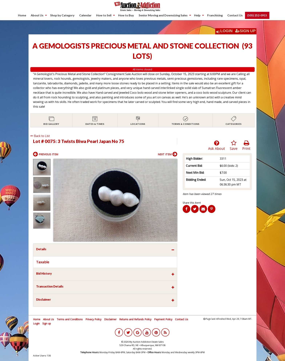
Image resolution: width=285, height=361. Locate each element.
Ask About (216, 145)
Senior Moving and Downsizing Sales (163, 15)
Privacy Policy (93, 319)
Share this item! (192, 202)
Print (246, 145)
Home (22, 15)
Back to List (40, 136)
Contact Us (235, 15)
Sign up (46, 323)
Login (226, 31)
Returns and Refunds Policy (135, 319)
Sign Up (245, 31)
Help (197, 15)
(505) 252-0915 (257, 15)
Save (234, 145)
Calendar (85, 15)
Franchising (215, 15)
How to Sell (103, 15)
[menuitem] (22, 15)
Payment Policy (163, 319)
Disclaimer (110, 319)
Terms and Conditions (70, 319)
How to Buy (126, 15)
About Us (37, 15)
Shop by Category (62, 15)
